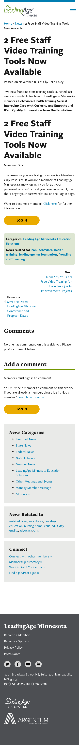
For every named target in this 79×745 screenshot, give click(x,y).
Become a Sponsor (17, 641)
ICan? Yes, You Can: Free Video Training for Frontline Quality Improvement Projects (56, 284)
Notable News (25, 458)
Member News (25, 464)
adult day (58, 525)
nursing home (33, 525)
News (18, 23)
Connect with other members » (30, 556)
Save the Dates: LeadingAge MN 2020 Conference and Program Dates (21, 308)
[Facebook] (18, 664)
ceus (47, 525)
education (16, 525)
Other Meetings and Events (34, 481)
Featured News (26, 439)
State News (23, 445)
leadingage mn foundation (38, 254)
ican (34, 249)
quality (13, 530)
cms (36, 530)
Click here (50, 203)
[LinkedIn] (38, 664)
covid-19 (50, 521)
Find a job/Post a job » (24, 572)
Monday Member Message (33, 487)
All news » (23, 494)
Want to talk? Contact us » (27, 567)
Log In (22, 220)
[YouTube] (28, 664)
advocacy (25, 530)
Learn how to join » (30, 397)
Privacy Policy (13, 647)
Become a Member (17, 635)
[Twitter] (7, 664)
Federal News (25, 451)
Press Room (12, 653)
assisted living (18, 521)
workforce (36, 521)
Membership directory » (25, 561)
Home (8, 23)
